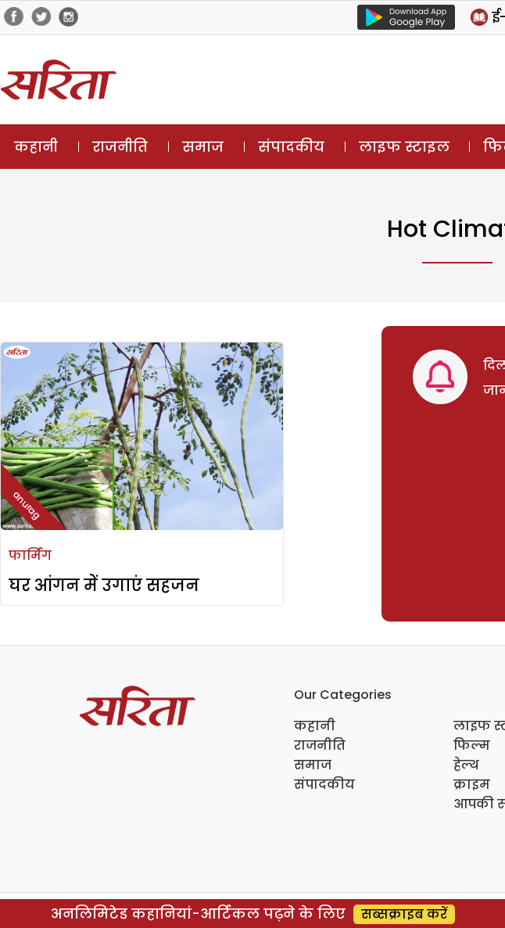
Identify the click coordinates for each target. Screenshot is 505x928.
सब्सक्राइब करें (404, 914)
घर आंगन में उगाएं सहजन (104, 585)
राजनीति (120, 146)
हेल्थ (466, 765)
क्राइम (471, 785)
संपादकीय (291, 146)
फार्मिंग (30, 555)
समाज (203, 146)
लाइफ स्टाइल (404, 146)
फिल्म (471, 745)
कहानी (36, 146)
